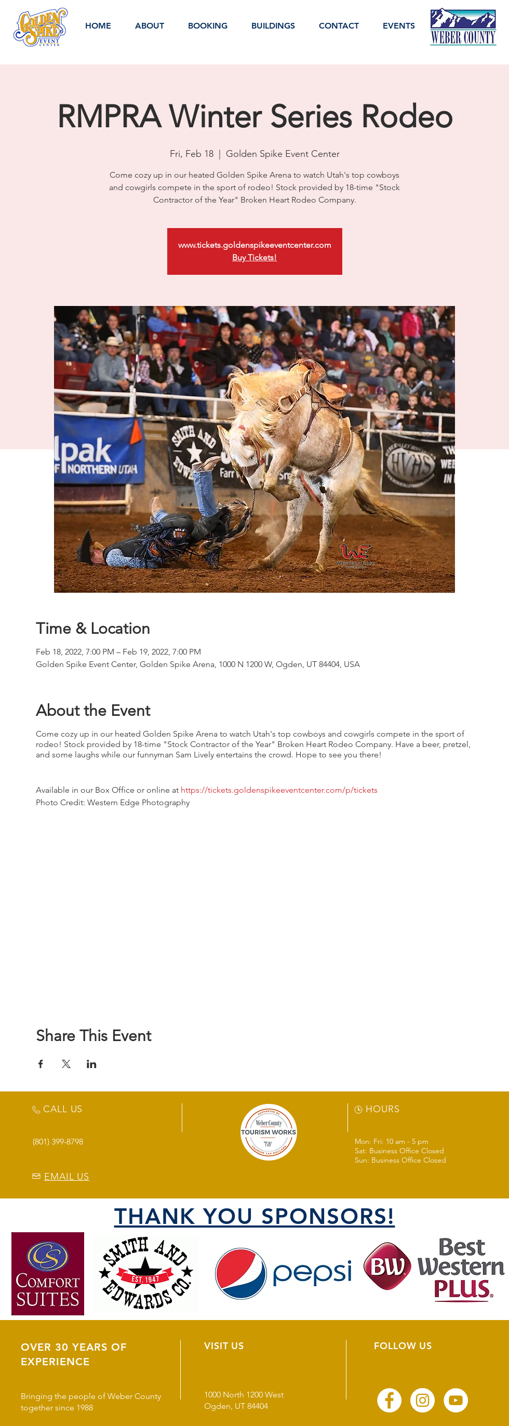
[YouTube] (456, 1400)
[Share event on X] (66, 1064)
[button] (149, 26)
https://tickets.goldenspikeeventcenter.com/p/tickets (279, 790)
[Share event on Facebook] (41, 1064)
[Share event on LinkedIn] (92, 1064)
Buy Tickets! (254, 257)
